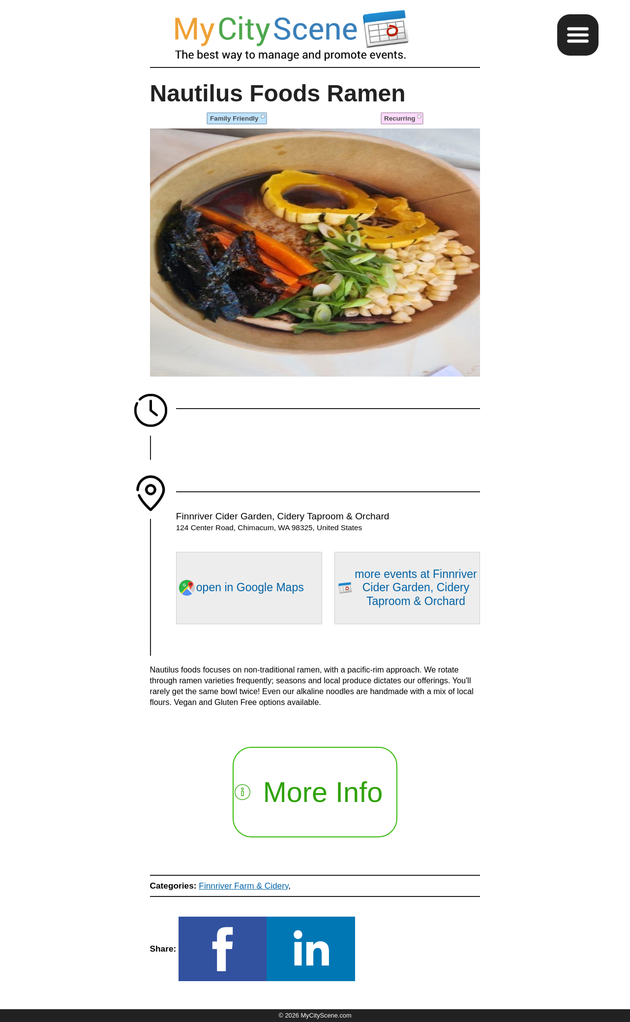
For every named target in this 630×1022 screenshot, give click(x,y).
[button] (578, 35)
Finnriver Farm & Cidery (243, 886)
